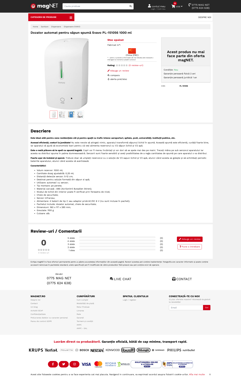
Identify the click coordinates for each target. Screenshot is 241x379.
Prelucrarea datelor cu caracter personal (49, 318)
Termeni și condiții (85, 321)
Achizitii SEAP (37, 311)
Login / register (129, 300)
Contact (184, 279)
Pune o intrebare (190, 246)
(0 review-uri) (129, 65)
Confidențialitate (38, 314)
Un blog (34, 307)
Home (35, 27)
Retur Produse (83, 307)
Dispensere (56, 27)
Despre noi (204, 17)
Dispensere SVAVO (72, 27)
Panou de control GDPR (41, 321)
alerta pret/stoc (117, 79)
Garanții (80, 318)
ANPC (79, 325)
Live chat (122, 279)
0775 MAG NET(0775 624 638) (199, 6)
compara (113, 75)
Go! (206, 307)
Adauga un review (118, 70)
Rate (79, 314)
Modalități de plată (85, 303)
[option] (67, 73)
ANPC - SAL (82, 328)
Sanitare (44, 27)
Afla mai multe (197, 374)
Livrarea (80, 311)
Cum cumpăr (82, 300)
